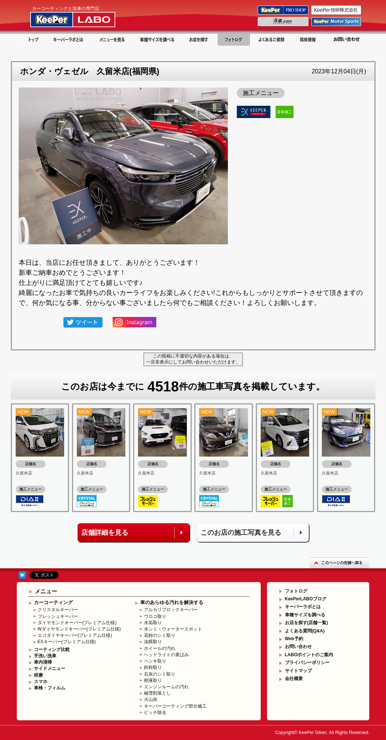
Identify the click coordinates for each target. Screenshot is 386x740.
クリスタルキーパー (58, 609)
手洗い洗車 (45, 655)
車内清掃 (43, 662)
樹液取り (153, 680)
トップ (31, 39)
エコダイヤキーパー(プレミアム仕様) (75, 635)
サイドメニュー (49, 668)
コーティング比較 (52, 649)
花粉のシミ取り (159, 635)
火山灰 (150, 699)
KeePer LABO (83, 16)
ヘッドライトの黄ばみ (166, 654)
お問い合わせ (346, 39)
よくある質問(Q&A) (305, 630)
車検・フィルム (49, 687)
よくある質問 (271, 39)
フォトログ (234, 39)
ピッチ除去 (155, 712)
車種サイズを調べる (156, 39)
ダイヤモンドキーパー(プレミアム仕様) (77, 622)
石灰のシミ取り (159, 674)
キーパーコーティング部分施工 (175, 706)
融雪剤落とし (157, 693)
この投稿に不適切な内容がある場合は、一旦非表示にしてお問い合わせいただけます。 (193, 359)
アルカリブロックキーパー (171, 609)
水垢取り (153, 622)
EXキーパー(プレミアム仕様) (67, 641)
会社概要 (294, 678)
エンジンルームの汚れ (166, 686)
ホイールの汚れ (159, 648)
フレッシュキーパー (58, 616)
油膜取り (153, 641)
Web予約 (294, 638)
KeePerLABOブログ (305, 598)
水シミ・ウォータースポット (173, 629)
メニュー (46, 591)
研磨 (38, 675)
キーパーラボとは (68, 39)
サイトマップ (298, 670)
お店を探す (199, 39)
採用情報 (309, 39)
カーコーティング (53, 602)
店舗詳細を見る (104, 532)
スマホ (40, 681)
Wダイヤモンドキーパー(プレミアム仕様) (79, 629)
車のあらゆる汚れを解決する (171, 602)
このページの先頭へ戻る (339, 562)
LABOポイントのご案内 (309, 654)
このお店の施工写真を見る (241, 532)
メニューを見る (112, 39)
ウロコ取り (155, 616)
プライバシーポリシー (307, 662)
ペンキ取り (155, 661)
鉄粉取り (153, 667)
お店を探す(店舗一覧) (306, 622)
